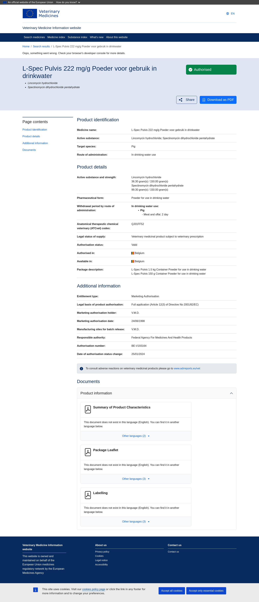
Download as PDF (218, 100)
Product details (31, 136)
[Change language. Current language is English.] (230, 14)
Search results (41, 46)
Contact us (173, 551)
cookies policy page (93, 589)
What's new (96, 37)
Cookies (99, 556)
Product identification (34, 129)
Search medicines (34, 37)
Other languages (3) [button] (136, 478)
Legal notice (101, 560)
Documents (29, 150)
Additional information (35, 143)
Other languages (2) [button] (136, 436)
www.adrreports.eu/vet (187, 368)
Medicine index (56, 37)
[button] (186, 100)
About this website (117, 37)
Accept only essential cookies (206, 590)
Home (26, 46)
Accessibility (101, 564)
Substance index (77, 37)
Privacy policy (102, 551)
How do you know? (68, 2)
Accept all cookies (171, 590)
